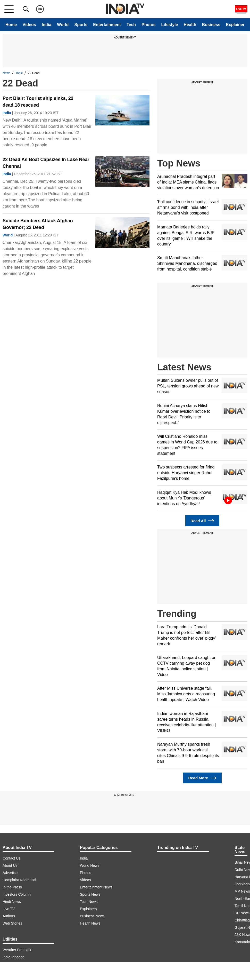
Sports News (90, 894)
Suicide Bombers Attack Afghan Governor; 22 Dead (38, 224)
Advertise (10, 873)
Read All (202, 521)
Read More (202, 778)
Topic (19, 73)
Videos (29, 24)
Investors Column (17, 894)
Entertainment (107, 24)
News (6, 73)
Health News (90, 923)
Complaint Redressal (19, 880)
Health (190, 24)
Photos (148, 24)
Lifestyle (169, 24)
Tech (131, 24)
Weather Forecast (17, 950)
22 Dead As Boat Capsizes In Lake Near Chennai (46, 163)
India (46, 24)
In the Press (12, 887)
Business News (92, 916)
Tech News (88, 902)
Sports (80, 24)
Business (211, 24)
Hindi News (12, 902)
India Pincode (13, 957)
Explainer (235, 24)
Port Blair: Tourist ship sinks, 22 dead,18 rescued (38, 102)
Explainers (88, 909)
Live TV (9, 909)
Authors (9, 916)
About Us (10, 865)
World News (89, 865)
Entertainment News (96, 887)
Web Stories (12, 923)
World (63, 24)
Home (11, 24)
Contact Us (11, 858)
